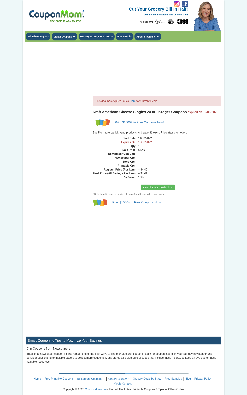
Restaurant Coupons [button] (91, 378)
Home (37, 378)
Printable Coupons (38, 36)
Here (133, 101)
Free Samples (173, 378)
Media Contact (122, 383)
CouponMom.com (96, 389)
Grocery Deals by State (147, 378)
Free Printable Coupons (58, 378)
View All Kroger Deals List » (158, 187)
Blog (188, 378)
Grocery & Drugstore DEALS (96, 36)
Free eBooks (124, 36)
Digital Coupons (63, 36)
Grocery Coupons (117, 379)
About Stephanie (145, 36)
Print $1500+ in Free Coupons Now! (139, 122)
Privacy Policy (202, 378)
